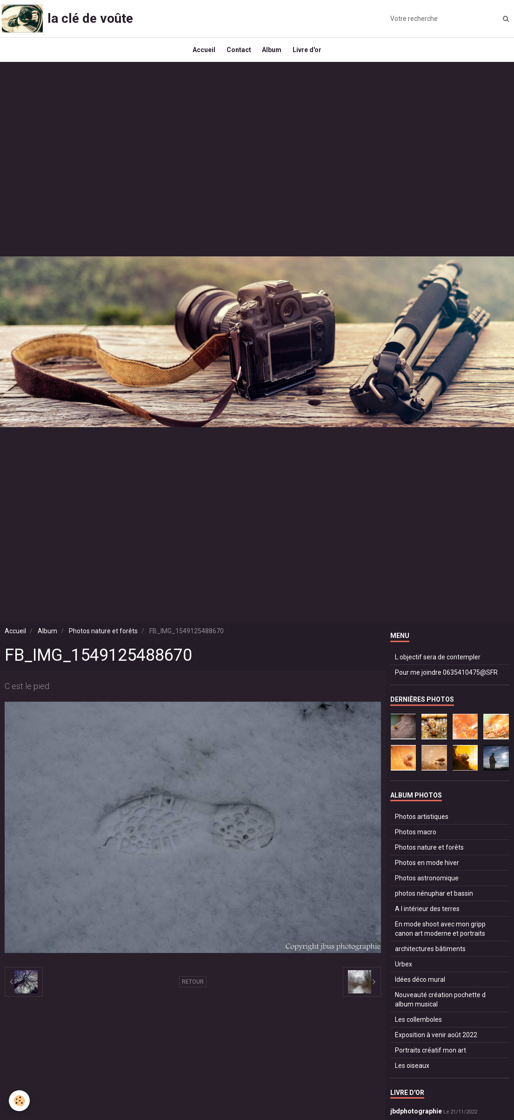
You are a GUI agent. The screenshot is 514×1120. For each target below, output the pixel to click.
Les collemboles (418, 1028)
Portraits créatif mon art (430, 1058)
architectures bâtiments (430, 957)
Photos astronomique (427, 886)
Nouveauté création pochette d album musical (440, 1007)
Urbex (403, 972)
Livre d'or (311, 54)
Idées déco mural (420, 988)
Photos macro (415, 840)
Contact (237, 54)
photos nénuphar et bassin (434, 901)
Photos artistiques (421, 825)
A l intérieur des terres (427, 917)
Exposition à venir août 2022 (436, 1043)
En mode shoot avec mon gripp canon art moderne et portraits (440, 937)
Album (273, 54)
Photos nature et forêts (103, 639)
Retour (193, 990)
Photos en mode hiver (427, 871)
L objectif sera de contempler (438, 665)
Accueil (199, 54)
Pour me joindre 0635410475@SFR (446, 680)
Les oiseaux (412, 1074)
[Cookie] (19, 1100)
